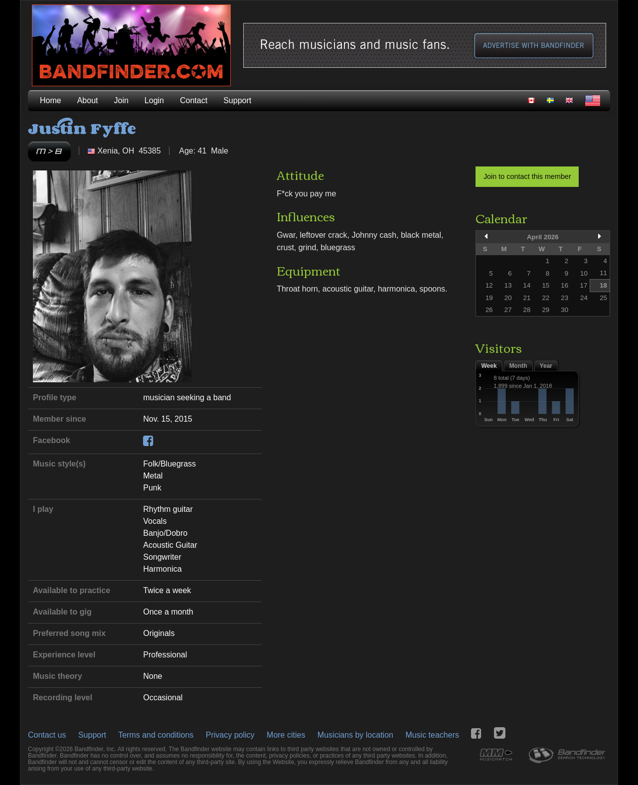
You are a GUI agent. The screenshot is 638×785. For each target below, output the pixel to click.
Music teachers (432, 735)
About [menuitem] (87, 100)
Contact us (47, 735)
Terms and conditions (155, 735)
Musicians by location (355, 735)
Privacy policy (230, 735)
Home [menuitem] (50, 100)
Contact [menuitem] (193, 100)
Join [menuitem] (121, 100)
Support (92, 735)
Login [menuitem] (154, 100)
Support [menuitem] (237, 100)
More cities (286, 735)
